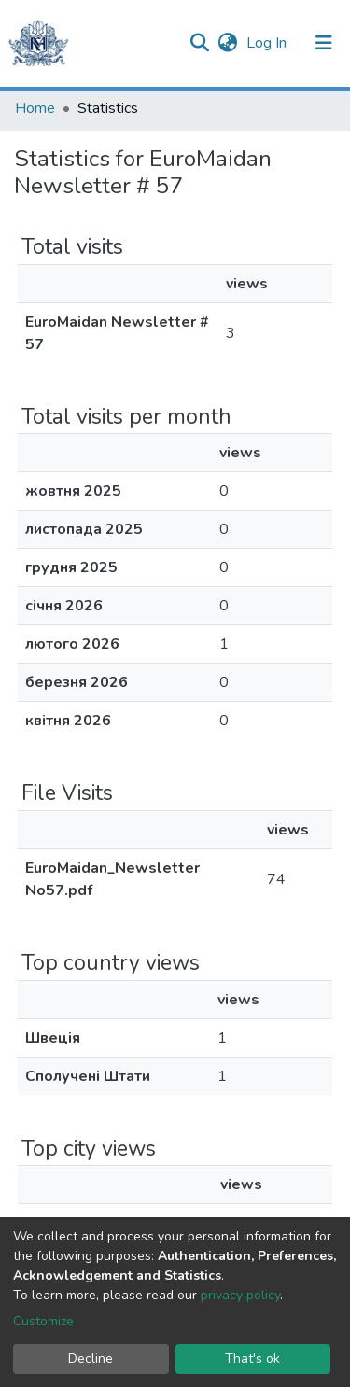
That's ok (252, 1358)
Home (35, 108)
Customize (43, 1321)
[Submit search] (199, 43)
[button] (227, 43)
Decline (90, 1358)
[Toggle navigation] (324, 43)
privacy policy (240, 1295)
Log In (268, 43)
